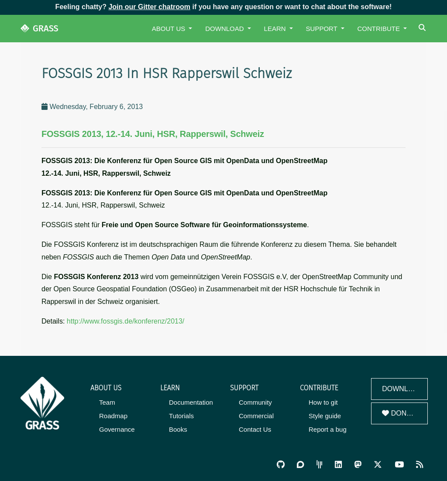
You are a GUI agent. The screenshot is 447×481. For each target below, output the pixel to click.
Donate (400, 413)
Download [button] (225, 28)
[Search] (423, 28)
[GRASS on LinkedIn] (338, 464)
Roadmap (113, 416)
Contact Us (255, 429)
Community (255, 402)
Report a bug (328, 429)
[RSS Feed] (419, 464)
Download (402, 388)
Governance (117, 429)
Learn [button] (276, 28)
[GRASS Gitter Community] (319, 464)
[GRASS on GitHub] (280, 464)
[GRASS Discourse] (300, 464)
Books (178, 429)
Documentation (191, 402)
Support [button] (322, 28)
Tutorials (181, 416)
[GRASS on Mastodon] (358, 464)
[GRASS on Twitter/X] (377, 464)
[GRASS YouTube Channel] (399, 464)
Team (107, 402)
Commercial (256, 416)
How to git (323, 402)
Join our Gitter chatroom (149, 6)
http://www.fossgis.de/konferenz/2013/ (125, 321)
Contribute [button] (380, 28)
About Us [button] (169, 28)
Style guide (325, 416)
